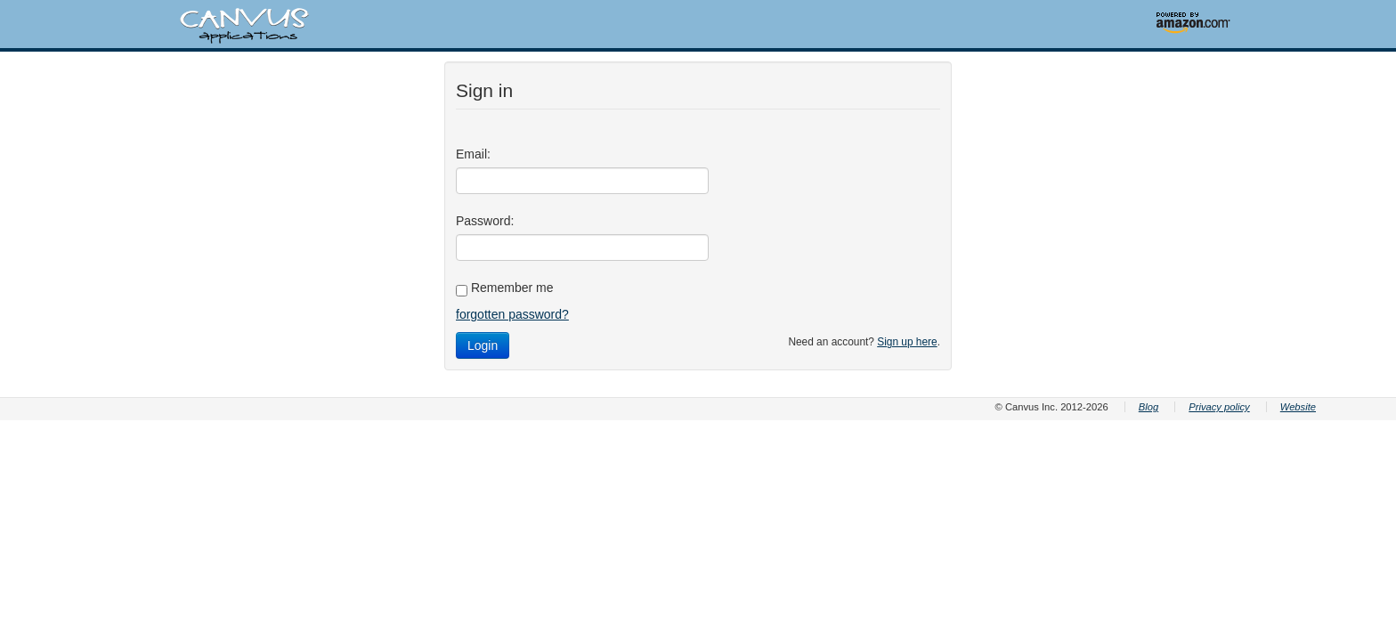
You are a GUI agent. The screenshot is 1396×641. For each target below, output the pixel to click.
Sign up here (907, 342)
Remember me (504, 288)
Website (1298, 407)
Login (482, 345)
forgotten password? (512, 314)
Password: (485, 221)
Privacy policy (1219, 407)
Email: (473, 154)
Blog (1148, 407)
